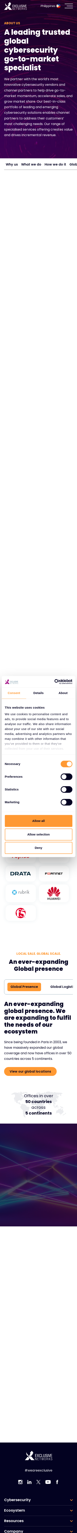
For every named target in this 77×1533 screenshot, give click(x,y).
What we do (31, 164)
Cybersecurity (17, 1500)
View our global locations (30, 1071)
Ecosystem (14, 1510)
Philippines (51, 6)
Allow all (38, 821)
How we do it (55, 164)
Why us (12, 164)
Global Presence (24, 986)
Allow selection (38, 834)
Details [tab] (38, 693)
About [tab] (63, 693)
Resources (14, 1521)
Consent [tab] (14, 693)
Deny (38, 847)
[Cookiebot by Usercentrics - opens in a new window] (54, 681)
